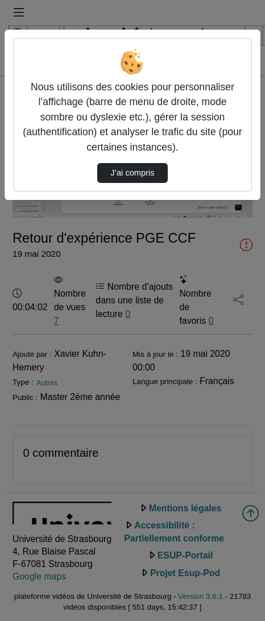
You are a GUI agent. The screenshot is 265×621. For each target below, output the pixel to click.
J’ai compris (132, 172)
